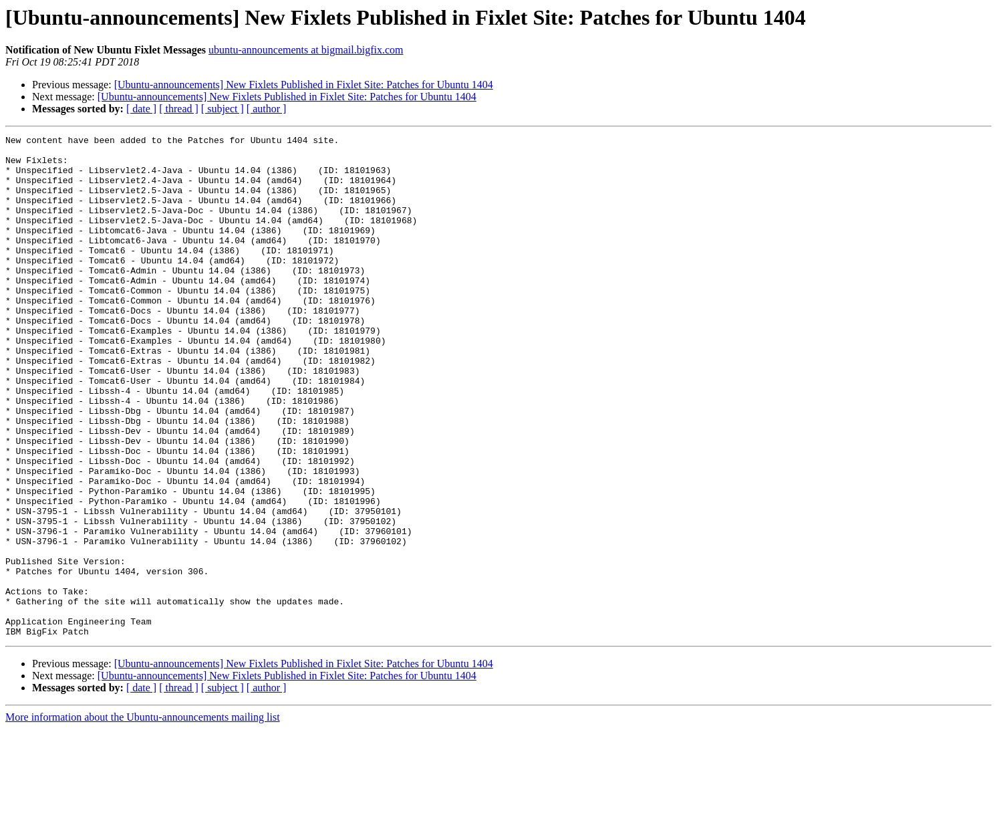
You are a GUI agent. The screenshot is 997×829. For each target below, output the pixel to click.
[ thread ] (178, 108)
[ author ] (267, 108)
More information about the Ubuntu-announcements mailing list (142, 817)
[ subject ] (222, 108)
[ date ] (141, 108)
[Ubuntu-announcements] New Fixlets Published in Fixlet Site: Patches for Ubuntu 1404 (303, 84)
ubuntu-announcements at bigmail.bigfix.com (306, 49)
